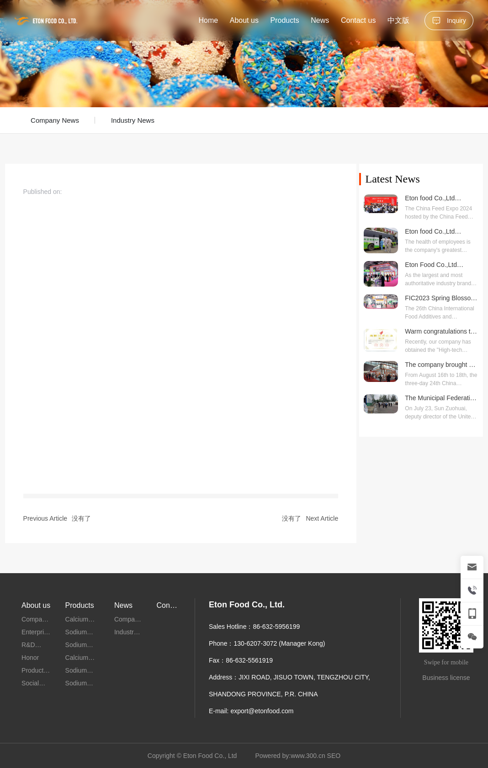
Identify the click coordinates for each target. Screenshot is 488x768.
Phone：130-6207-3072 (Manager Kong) (267, 643)
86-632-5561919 (249, 660)
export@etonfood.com (261, 711)
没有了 (81, 518)
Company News (55, 120)
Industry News (132, 120)
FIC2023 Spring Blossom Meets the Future (440, 301)
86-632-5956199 (276, 626)
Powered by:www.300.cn (290, 755)
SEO (334, 755)
